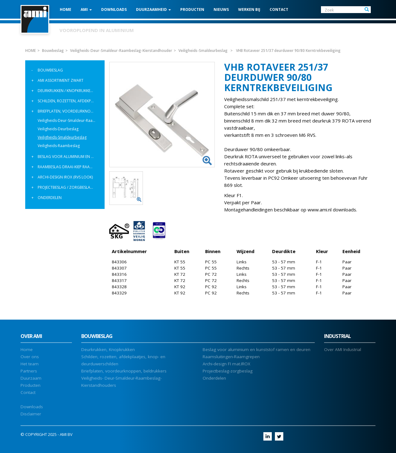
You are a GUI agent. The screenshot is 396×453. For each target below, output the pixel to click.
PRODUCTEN (192, 9)
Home (27, 349)
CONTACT (279, 9)
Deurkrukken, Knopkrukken (108, 349)
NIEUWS (221, 9)
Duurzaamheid (153, 9)
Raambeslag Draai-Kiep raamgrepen (69, 166)
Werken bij (249, 9)
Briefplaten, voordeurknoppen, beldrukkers (69, 111)
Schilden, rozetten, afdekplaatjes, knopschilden (69, 101)
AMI (86, 9)
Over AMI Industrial (342, 349)
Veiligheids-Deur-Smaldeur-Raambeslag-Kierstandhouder (69, 120)
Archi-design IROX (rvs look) (65, 177)
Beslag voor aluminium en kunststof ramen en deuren (69, 156)
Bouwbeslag (50, 70)
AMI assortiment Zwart (60, 80)
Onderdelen (50, 197)
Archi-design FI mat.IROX (226, 364)
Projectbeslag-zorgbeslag (227, 371)
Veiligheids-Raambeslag (59, 145)
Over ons (30, 356)
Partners (29, 371)
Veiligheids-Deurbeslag (58, 129)
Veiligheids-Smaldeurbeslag (62, 137)
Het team (30, 364)
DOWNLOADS (114, 9)
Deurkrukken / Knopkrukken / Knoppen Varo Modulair (69, 90)
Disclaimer (31, 414)
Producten (30, 385)
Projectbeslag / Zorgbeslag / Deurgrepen (69, 187)
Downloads (32, 406)
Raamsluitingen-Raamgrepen (231, 356)
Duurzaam (31, 378)
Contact (28, 392)
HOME (65, 9)
